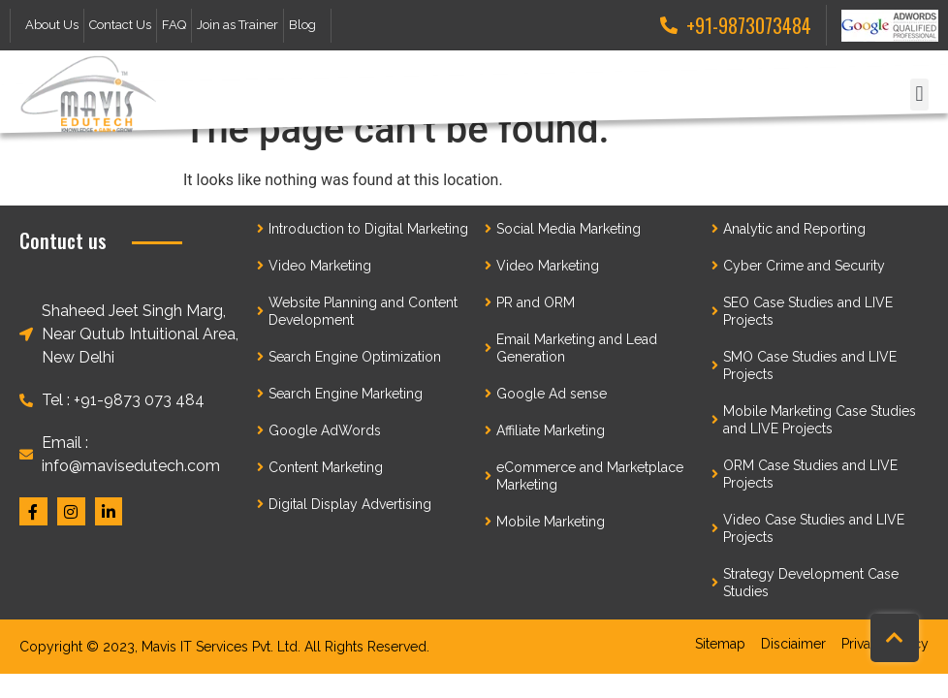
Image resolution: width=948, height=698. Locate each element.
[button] (919, 95)
